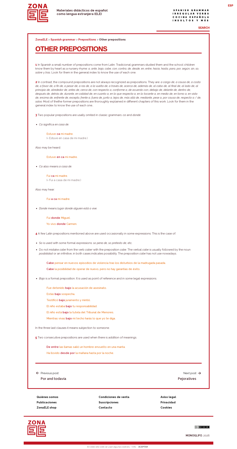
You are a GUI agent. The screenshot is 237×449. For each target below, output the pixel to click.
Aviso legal (168, 397)
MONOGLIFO (194, 435)
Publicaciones (47, 402)
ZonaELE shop (46, 407)
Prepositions (87, 39)
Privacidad (168, 402)
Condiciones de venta (114, 397)
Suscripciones (108, 402)
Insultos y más (191, 20)
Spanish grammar (191, 10)
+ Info (133, 446)
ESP (230, 5)
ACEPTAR (143, 446)
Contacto (105, 407)
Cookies (166, 407)
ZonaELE (41, 39)
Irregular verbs (191, 13)
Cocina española (191, 17)
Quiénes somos (47, 397)
